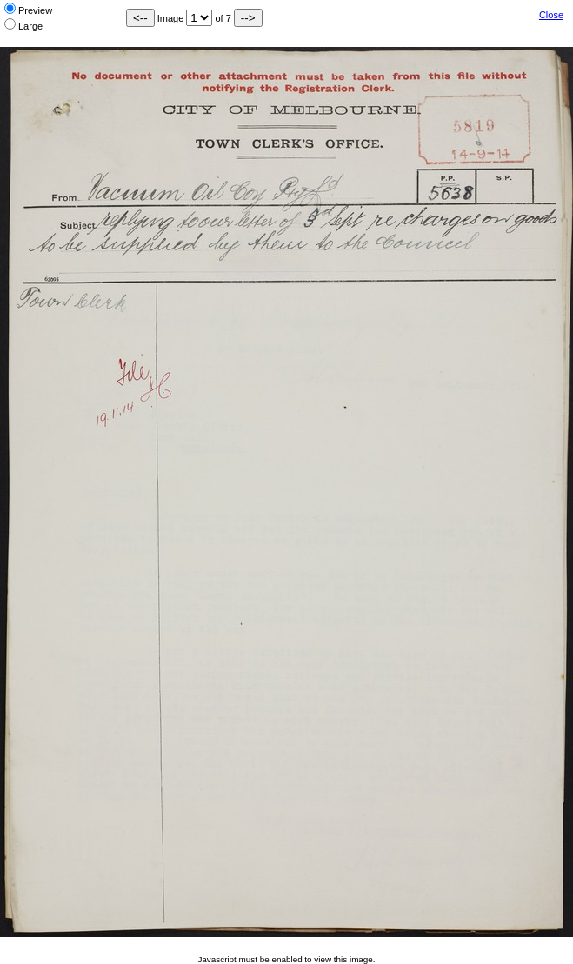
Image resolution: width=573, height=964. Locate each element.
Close (551, 15)
